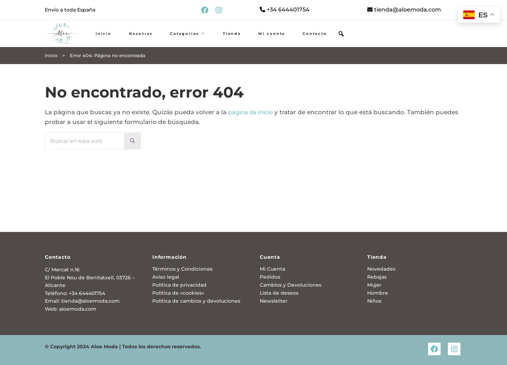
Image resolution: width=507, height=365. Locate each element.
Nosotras (163, 41)
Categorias (209, 41)
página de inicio (252, 126)
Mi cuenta (293, 41)
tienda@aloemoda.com (406, 10)
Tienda (254, 41)
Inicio (126, 41)
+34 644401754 (286, 10)
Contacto (336, 41)
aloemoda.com (77, 309)
